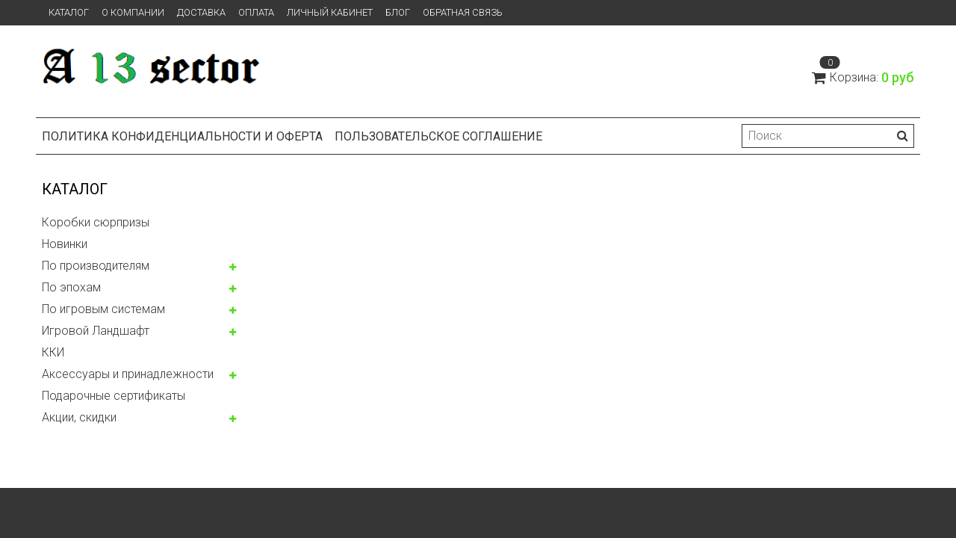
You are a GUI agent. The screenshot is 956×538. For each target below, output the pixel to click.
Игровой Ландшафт (95, 331)
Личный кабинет (330, 12)
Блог (397, 12)
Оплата (256, 12)
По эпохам (71, 287)
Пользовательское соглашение (438, 136)
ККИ (53, 352)
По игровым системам (103, 309)
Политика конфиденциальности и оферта (182, 136)
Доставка (201, 12)
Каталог (69, 12)
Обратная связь (463, 12)
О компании (133, 12)
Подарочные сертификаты (113, 396)
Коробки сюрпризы (95, 222)
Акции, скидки (79, 417)
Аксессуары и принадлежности (128, 374)
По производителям (95, 266)
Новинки (64, 244)
